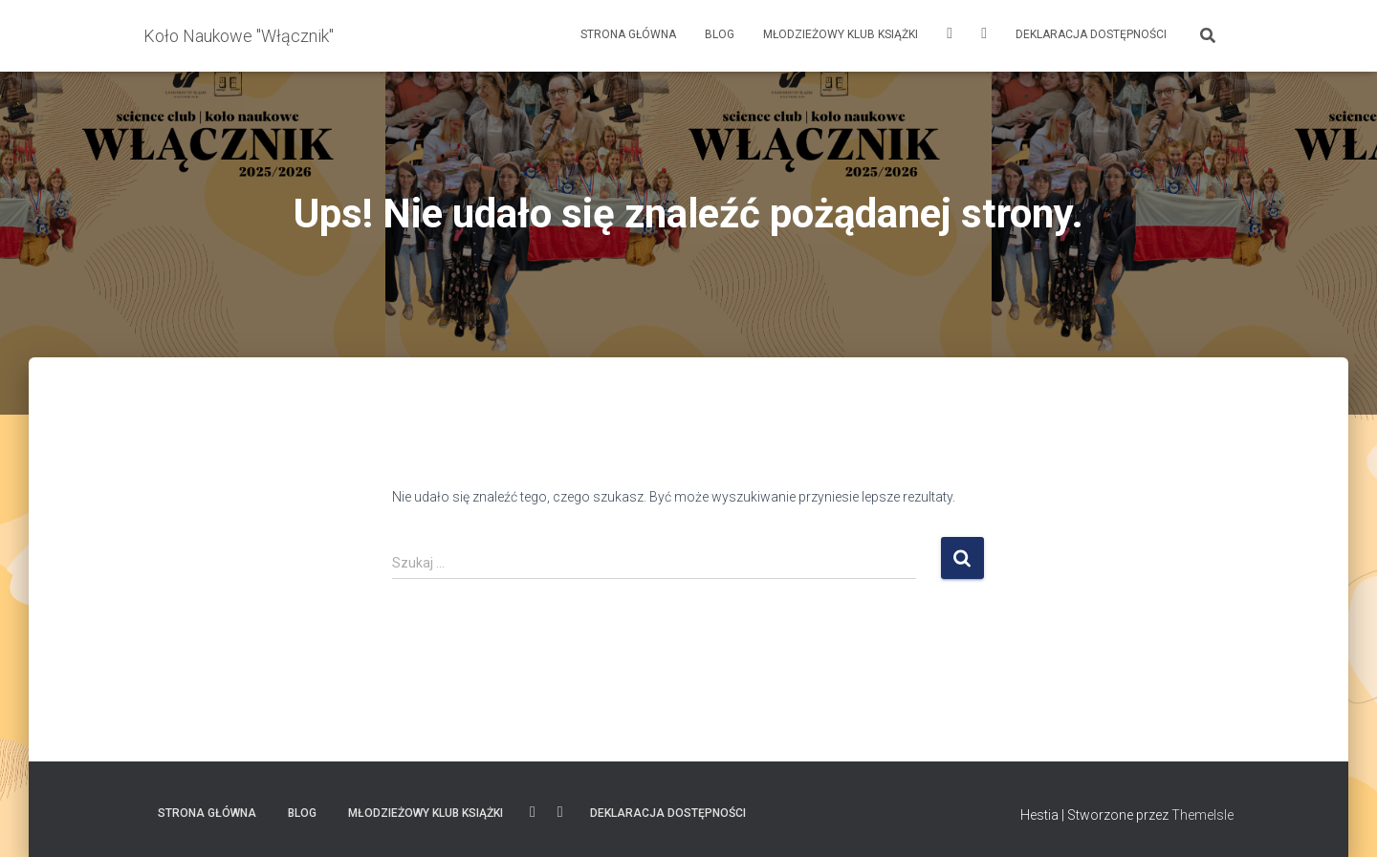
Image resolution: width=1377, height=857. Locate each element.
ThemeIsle (1202, 815)
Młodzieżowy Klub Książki (840, 34)
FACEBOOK (984, 36)
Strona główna (628, 34)
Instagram (949, 36)
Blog (719, 34)
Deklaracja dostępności (1091, 34)
